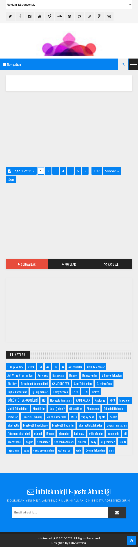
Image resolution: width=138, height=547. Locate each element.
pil (125, 433)
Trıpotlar (12, 416)
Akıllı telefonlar (96, 366)
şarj (111, 450)
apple (102, 416)
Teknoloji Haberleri (114, 408)
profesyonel (14, 441)
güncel (38, 433)
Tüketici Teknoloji (32, 416)
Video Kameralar (56, 416)
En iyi (75, 391)
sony (93, 441)
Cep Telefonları (83, 383)
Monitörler (39, 408)
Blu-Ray (11, 383)
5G (55, 366)
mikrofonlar (96, 433)
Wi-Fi (74, 416)
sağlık (29, 441)
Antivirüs (43, 375)
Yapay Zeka (87, 416)
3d (40, 366)
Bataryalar (58, 375)
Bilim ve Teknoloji (112, 375)
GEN (85, 391)
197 (97, 171)
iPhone (50, 433)
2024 (31, 366)
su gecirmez (107, 441)
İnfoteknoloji (46, 538)
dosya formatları (117, 425)
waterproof (65, 450)
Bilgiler (73, 375)
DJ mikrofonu (104, 383)
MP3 (112, 400)
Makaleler (125, 400)
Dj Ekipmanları (39, 391)
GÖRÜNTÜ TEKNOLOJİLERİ (22, 400)
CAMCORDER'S (60, 383)
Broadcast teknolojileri (34, 383)
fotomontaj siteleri (18, 433)
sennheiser (43, 441)
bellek (113, 416)
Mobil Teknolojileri (17, 408)
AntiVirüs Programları (20, 375)
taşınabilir (13, 450)
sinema (82, 441)
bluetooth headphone (35, 425)
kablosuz (79, 433)
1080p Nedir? (15, 366)
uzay (26, 450)
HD (44, 400)
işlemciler (64, 433)
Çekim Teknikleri (95, 450)
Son (11, 179)
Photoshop (93, 408)
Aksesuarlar (75, 366)
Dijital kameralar (17, 391)
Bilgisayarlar (89, 375)
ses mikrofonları (63, 441)
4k (47, 366)
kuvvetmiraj (79, 543)
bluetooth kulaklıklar (90, 425)
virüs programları (43, 450)
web (78, 450)
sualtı (122, 441)
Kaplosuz (100, 400)
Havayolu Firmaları (60, 400)
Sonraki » (112, 171)
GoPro (95, 391)
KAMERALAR (83, 400)
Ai (63, 366)
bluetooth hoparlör (63, 425)
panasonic (113, 433)
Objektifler (75, 408)
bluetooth (13, 425)
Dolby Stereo (60, 391)
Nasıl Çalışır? (57, 408)
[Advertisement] (69, 128)
